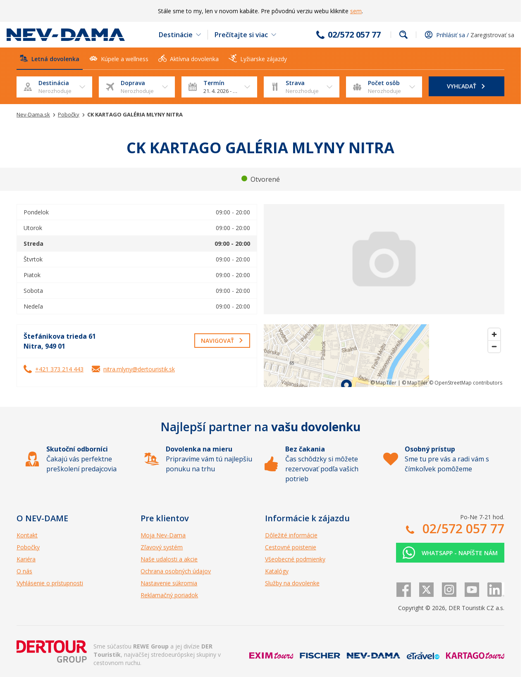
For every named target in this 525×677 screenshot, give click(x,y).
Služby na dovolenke (292, 583)
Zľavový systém (162, 547)
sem (356, 11)
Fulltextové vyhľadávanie (403, 35)
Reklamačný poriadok (169, 595)
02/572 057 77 (354, 35)
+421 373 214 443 (59, 369)
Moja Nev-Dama (163, 535)
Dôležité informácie (291, 535)
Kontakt (27, 535)
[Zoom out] (494, 346)
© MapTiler (383, 382)
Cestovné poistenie (290, 547)
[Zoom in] (494, 334)
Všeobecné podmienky (295, 559)
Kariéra (26, 559)
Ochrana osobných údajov (176, 571)
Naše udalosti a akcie (169, 559)
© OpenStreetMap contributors (465, 382)
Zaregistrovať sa (492, 35)
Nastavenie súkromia (169, 583)
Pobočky (28, 547)
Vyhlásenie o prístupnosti (50, 583)
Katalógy (277, 571)
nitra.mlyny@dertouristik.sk (139, 369)
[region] (384, 355)
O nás (24, 571)
